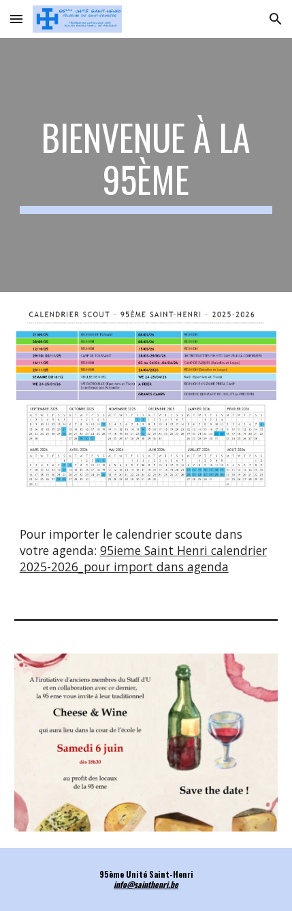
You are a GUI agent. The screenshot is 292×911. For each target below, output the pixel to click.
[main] (146, 165)
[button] (16, 18)
